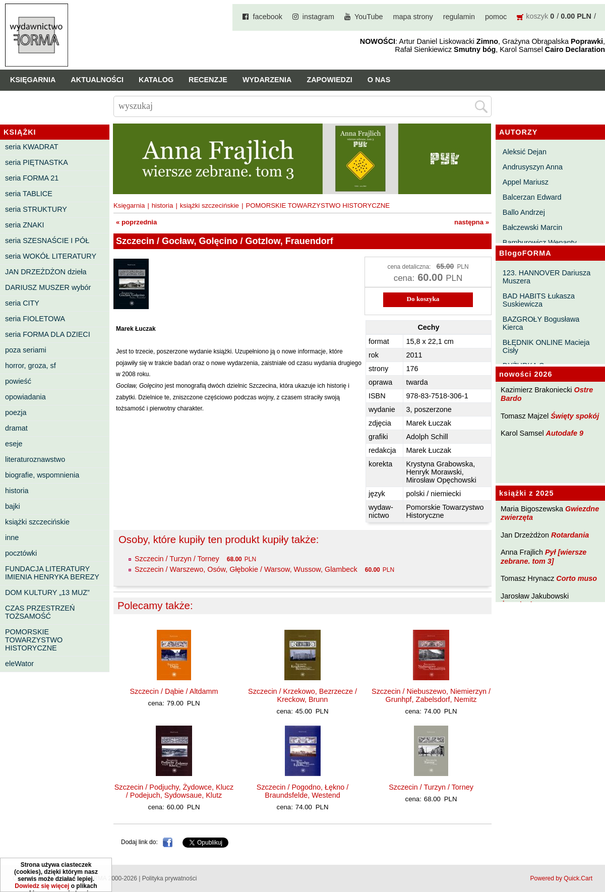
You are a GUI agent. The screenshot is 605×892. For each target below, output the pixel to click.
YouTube (368, 17)
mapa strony (413, 17)
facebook (267, 17)
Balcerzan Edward (532, 197)
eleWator (19, 664)
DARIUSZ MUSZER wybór (48, 287)
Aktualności (97, 80)
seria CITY (22, 303)
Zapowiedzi (329, 80)
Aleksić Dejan (525, 152)
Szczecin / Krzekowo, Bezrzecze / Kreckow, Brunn (302, 695)
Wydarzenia (267, 80)
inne (12, 537)
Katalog (156, 80)
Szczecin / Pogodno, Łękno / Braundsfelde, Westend (302, 791)
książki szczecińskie (37, 522)
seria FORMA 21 (31, 178)
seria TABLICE (28, 194)
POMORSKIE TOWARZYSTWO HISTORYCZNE (34, 640)
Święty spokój (575, 416)
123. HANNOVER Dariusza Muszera (546, 277)
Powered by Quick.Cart (561, 878)
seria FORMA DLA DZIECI (47, 334)
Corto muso (576, 578)
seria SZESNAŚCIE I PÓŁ (47, 240)
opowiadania (25, 397)
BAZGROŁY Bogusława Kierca (541, 323)
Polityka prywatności (169, 878)
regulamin (459, 17)
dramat (16, 428)
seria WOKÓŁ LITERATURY (50, 256)
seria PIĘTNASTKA (36, 162)
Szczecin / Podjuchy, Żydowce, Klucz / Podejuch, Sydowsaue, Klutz (173, 791)
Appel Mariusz (526, 182)
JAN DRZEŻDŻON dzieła (46, 272)
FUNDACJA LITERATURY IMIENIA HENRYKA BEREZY (52, 573)
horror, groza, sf (30, 366)
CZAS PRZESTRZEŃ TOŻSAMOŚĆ (40, 612)
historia (16, 491)
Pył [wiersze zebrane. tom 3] (543, 556)
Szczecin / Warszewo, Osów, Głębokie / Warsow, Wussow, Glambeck (246, 569)
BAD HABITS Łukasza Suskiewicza (539, 300)
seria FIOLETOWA (35, 319)
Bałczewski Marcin (532, 227)
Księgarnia (32, 80)
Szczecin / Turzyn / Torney (177, 559)
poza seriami (25, 350)
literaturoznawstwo (35, 459)
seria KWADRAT (31, 147)
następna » (471, 222)
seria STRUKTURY (36, 209)
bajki (12, 506)
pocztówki (21, 553)
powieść (18, 381)
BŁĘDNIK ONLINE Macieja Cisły (546, 346)
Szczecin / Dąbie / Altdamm (174, 691)
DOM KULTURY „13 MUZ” (47, 592)
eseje (13, 444)
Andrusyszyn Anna (533, 167)
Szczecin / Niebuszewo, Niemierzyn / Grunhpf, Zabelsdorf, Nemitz (431, 695)
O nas (379, 80)
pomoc (496, 17)
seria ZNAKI (24, 225)
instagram (318, 17)
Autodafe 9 (564, 433)
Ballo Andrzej (524, 212)
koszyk (537, 16)
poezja (15, 412)
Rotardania (570, 535)
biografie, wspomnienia (42, 475)
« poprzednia (136, 222)
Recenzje (208, 80)
